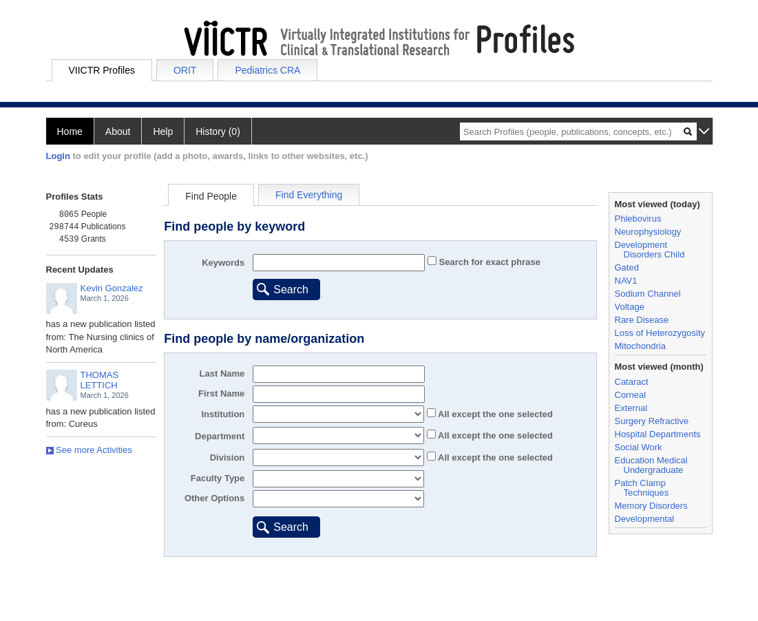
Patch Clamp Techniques (642, 488)
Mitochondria (640, 346)
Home (70, 131)
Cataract (632, 382)
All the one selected (494, 414)
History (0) (218, 131)
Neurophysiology (648, 232)
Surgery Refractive (652, 421)
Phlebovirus (638, 218)
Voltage (629, 307)
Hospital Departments (658, 434)
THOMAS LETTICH (100, 380)
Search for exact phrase (488, 262)
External (631, 408)
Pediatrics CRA (267, 70)
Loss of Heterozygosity (660, 333)
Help (163, 131)
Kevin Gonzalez (112, 288)
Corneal (630, 395)
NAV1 (626, 280)
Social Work (638, 447)
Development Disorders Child (650, 250)
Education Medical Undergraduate (651, 465)
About (118, 131)
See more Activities (89, 450)
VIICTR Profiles (102, 70)
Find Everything (308, 194)
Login (58, 156)
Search (290, 289)
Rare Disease (642, 320)
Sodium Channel (648, 293)
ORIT (184, 70)
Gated (627, 267)
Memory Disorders (651, 506)
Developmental (645, 519)
